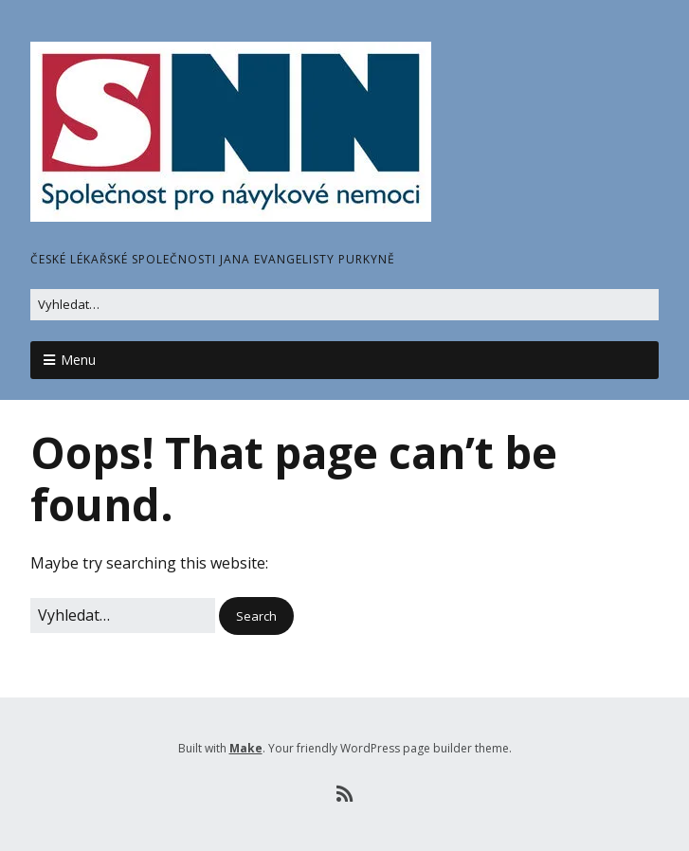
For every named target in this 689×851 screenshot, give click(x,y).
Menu (78, 360)
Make (246, 748)
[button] (256, 616)
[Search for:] (344, 304)
